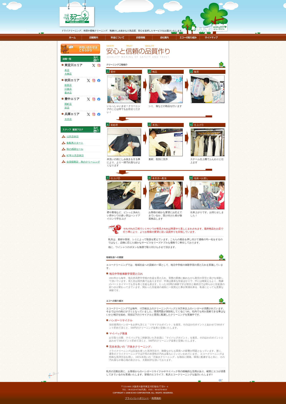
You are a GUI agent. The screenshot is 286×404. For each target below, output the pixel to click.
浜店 (67, 107)
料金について (117, 37)
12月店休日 (72, 136)
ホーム (72, 37)
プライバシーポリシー (137, 398)
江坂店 (68, 89)
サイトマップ (211, 37)
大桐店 (68, 73)
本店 (67, 70)
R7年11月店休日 (75, 155)
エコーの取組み (188, 37)
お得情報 (140, 37)
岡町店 (68, 104)
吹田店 (68, 85)
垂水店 (68, 92)
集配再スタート (75, 142)
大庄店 (68, 119)
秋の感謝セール (75, 149)
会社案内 (164, 37)
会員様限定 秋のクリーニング (83, 161)
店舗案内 (93, 37)
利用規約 (156, 398)
